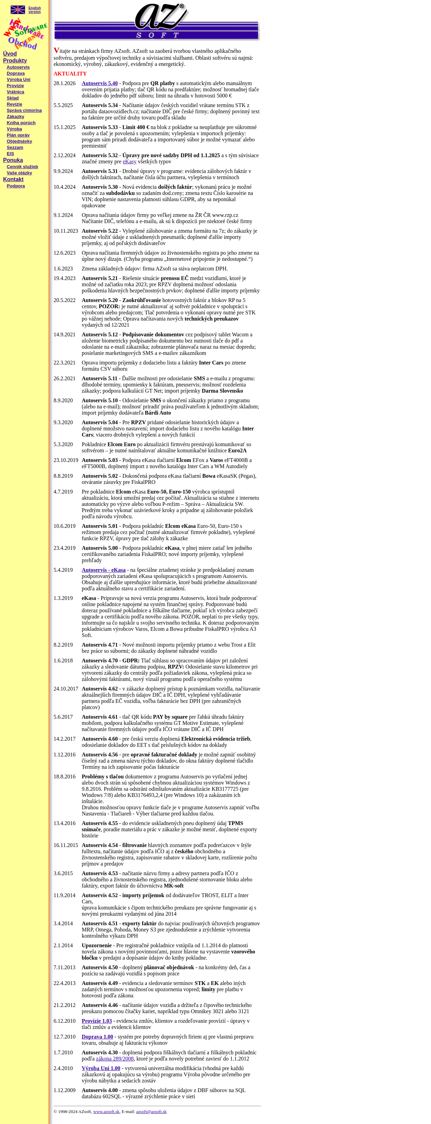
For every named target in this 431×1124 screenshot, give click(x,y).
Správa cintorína (24, 110)
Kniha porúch (21, 122)
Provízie (15, 85)
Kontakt (13, 179)
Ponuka (13, 160)
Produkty (15, 60)
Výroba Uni (19, 79)
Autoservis (18, 67)
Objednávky (19, 141)
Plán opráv (18, 135)
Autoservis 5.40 (100, 83)
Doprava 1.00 (97, 1037)
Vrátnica (15, 91)
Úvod (10, 54)
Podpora (16, 185)
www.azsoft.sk (106, 1111)
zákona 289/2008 (115, 1059)
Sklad (13, 98)
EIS (10, 153)
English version (35, 10)
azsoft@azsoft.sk (151, 1111)
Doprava (16, 73)
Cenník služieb (22, 166)
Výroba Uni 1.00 (101, 1068)
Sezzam (15, 147)
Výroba (14, 128)
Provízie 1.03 (97, 1021)
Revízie (14, 104)
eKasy (129, 161)
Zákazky (15, 116)
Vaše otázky (19, 172)
